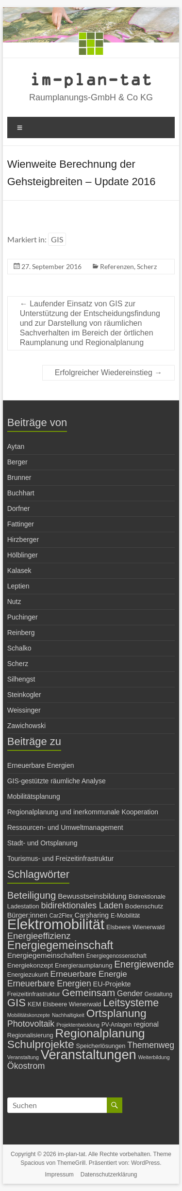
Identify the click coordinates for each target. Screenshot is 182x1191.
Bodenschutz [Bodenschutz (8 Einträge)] (144, 906)
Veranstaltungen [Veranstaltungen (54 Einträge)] (88, 1054)
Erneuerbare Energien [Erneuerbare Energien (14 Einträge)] (49, 983)
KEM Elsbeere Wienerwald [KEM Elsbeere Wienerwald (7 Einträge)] (64, 1004)
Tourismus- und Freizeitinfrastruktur (60, 858)
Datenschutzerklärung (109, 1174)
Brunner (19, 477)
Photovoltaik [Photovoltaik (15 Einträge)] (31, 1024)
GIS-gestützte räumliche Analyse (56, 781)
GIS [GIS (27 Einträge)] (16, 1003)
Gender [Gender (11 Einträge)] (130, 993)
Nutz (14, 601)
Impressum (59, 1174)
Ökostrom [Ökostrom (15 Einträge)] (26, 1066)
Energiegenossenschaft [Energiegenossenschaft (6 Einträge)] (116, 956)
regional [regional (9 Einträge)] (145, 1024)
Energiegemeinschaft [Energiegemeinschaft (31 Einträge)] (60, 945)
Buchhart (20, 493)
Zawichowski (26, 726)
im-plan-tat (91, 79)
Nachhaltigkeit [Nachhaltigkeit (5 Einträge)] (68, 1015)
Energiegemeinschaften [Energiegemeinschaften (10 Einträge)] (45, 955)
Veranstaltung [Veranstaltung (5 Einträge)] (23, 1057)
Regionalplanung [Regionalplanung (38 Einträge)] (100, 1033)
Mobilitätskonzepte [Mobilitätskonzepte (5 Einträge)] (28, 1015)
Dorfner (18, 508)
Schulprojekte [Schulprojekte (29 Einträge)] (40, 1044)
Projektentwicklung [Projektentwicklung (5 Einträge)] (77, 1025)
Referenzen (117, 266)
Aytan (16, 446)
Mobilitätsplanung (33, 796)
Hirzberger (23, 539)
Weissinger (24, 710)
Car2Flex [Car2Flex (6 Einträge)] (60, 915)
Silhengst (21, 679)
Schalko (19, 648)
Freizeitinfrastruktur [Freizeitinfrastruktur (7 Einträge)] (33, 994)
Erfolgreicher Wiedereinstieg (108, 372)
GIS (57, 239)
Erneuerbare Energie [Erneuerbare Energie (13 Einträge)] (88, 974)
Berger (17, 462)
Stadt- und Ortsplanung (42, 843)
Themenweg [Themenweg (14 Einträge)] (150, 1045)
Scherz (147, 266)
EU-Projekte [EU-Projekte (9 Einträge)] (112, 984)
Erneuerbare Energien (40, 765)
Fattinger (20, 524)
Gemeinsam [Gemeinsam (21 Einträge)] (89, 992)
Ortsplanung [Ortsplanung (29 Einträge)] (116, 1013)
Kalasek (19, 570)
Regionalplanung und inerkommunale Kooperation (82, 812)
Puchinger (22, 617)
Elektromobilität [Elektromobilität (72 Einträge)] (56, 924)
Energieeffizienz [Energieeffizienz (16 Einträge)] (39, 936)
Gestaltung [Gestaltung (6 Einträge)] (158, 994)
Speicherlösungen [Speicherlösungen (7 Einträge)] (100, 1045)
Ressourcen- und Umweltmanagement (65, 827)
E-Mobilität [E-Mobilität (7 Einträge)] (125, 915)
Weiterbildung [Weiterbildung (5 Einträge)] (154, 1057)
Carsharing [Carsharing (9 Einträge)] (91, 915)
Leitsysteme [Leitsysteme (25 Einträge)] (131, 1003)
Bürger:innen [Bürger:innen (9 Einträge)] (27, 915)
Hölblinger (22, 555)
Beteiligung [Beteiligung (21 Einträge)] (31, 895)
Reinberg (21, 632)
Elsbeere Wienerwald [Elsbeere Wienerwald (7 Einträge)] (135, 927)
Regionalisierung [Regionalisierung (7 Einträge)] (30, 1035)
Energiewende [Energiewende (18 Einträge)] (144, 964)
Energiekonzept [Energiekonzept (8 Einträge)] (30, 965)
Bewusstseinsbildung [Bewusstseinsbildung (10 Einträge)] (92, 896)
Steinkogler (24, 695)
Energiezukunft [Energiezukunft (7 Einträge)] (28, 974)
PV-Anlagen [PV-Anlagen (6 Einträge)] (116, 1024)
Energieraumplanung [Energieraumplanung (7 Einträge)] (83, 965)
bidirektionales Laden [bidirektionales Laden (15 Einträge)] (82, 905)
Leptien (18, 586)
